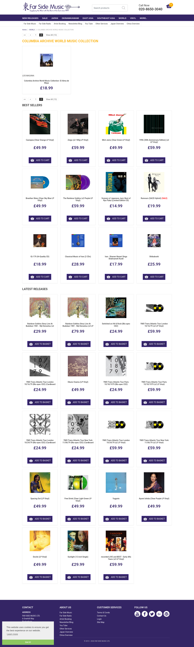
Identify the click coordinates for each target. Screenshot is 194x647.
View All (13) (51, 35)
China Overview (133, 24)
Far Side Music (30, 24)
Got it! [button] (28, 642)
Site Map (100, 622)
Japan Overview (117, 24)
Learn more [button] (12, 634)
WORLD (122, 18)
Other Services (102, 24)
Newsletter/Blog (75, 24)
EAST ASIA (88, 18)
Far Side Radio (45, 24)
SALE (45, 18)
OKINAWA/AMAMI (70, 18)
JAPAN (54, 18)
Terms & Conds (103, 612)
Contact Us (101, 616)
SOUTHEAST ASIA (106, 18)
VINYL (133, 18)
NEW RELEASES (30, 18)
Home (24, 30)
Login (99, 619)
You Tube (89, 24)
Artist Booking (60, 24)
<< (25, 35)
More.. (143, 18)
